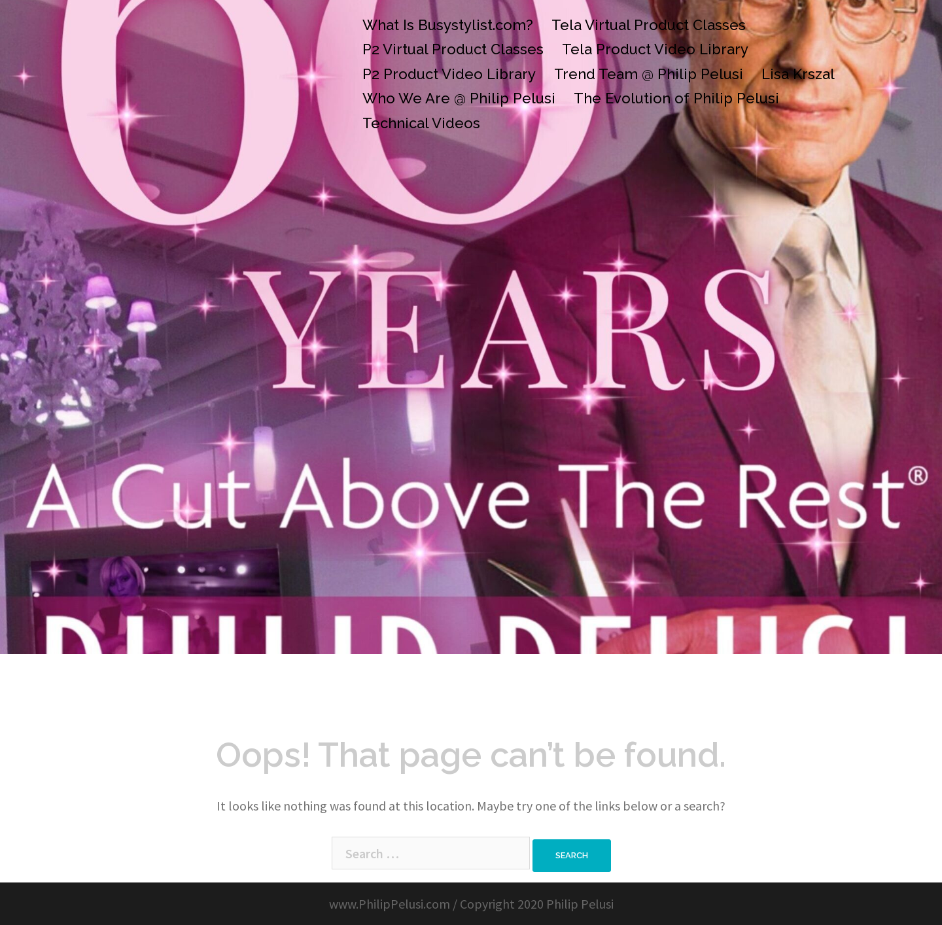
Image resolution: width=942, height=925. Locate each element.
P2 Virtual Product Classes (453, 49)
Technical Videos (421, 122)
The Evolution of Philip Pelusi (676, 98)
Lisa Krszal (798, 73)
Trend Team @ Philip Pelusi (648, 73)
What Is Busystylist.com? (447, 24)
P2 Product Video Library (449, 73)
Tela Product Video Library (655, 49)
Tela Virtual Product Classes (648, 24)
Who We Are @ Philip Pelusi (458, 98)
